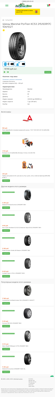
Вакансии (31, 384)
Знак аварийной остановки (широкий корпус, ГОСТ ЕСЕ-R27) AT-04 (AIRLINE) (25, 130)
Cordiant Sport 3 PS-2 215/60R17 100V (13, 273)
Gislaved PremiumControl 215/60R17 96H (14, 204)
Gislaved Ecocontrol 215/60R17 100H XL (13, 369)
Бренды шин (32, 380)
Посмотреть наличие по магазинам (12, 79)
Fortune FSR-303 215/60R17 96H (11, 323)
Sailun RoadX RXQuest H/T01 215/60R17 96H (15, 346)
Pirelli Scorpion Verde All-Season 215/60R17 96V (16, 250)
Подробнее (6, 133)
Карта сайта (31, 386)
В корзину (47, 72)
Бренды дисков (32, 381)
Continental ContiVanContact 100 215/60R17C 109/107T (18, 300)
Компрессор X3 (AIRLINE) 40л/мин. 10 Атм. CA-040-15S (18, 153)
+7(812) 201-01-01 (27, 1)
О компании (32, 383)
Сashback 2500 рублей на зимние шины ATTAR (24, 11)
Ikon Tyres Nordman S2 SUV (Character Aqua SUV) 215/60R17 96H (21, 227)
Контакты (31, 379)
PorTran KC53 (9, 20)
